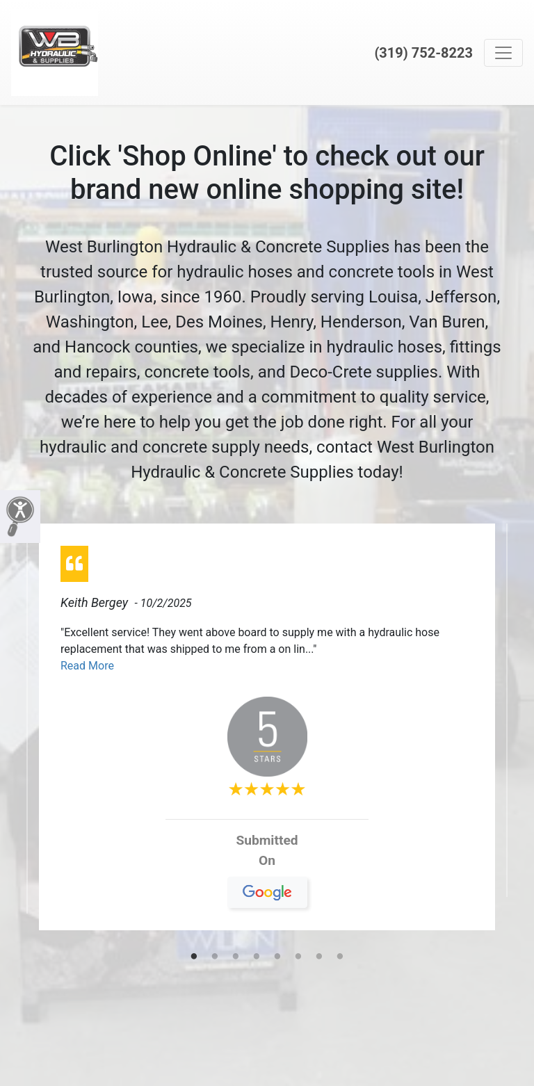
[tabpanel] (267, 732)
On (267, 865)
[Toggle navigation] (503, 53)
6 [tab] (298, 957)
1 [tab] (194, 957)
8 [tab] (340, 957)
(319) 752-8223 (423, 52)
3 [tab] (236, 957)
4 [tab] (257, 957)
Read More (87, 665)
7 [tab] (319, 957)
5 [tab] (277, 957)
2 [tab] (215, 957)
